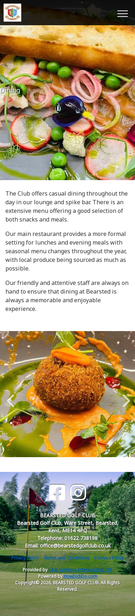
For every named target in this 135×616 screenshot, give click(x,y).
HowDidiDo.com (80, 576)
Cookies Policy (109, 558)
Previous (10, 397)
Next (124, 397)
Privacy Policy (25, 558)
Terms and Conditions (66, 558)
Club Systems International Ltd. (81, 570)
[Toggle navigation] (122, 12)
